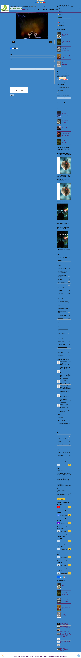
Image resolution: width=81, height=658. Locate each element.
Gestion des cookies (63, 656)
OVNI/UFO (64, 285)
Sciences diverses (64, 420)
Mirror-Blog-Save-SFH (48, 9)
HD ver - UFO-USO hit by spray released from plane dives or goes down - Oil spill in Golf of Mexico (65, 635)
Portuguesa (61, 25)
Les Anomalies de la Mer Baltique (66, 42)
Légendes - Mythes (64, 349)
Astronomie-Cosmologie (64, 423)
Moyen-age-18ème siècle (64, 308)
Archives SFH (64, 298)
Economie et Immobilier (64, 458)
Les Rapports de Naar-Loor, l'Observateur (65, 134)
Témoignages (64, 355)
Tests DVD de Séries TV (64, 347)
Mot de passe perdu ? (66, 95)
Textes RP (64, 128)
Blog (27, 7)
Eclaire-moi (63, 394)
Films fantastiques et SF (64, 333)
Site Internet (12, 64)
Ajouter (12, 95)
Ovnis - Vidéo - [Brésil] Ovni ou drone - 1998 (65, 642)
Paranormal (64, 262)
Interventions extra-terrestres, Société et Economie (65, 34)
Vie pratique (64, 444)
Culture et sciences (64, 438)
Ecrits (31, 7)
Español (60, 14)
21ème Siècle (64, 318)
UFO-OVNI (64, 417)
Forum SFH (69, 7)
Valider (64, 97)
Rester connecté (61, 92)
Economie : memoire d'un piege (64, 276)
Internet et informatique (64, 452)
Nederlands (61, 22)
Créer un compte (59, 95)
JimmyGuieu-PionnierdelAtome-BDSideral (64, 649)
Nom (11, 54)
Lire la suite (65, 368)
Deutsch (60, 19)
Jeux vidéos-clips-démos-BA (64, 330)
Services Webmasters (64, 449)
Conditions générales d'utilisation (27, 656)
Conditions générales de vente (41, 656)
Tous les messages (61, 499)
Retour (32, 42)
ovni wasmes (63, 639)
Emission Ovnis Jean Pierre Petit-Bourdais (64, 630)
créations (64, 428)
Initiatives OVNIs (64, 287)
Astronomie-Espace (64, 315)
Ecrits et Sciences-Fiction (64, 114)
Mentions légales (17, 656)
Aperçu (35, 69)
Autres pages (38, 7)
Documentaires (64, 336)
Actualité (64, 279)
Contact (50, 7)
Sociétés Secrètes (64, 341)
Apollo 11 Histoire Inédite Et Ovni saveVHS (65, 645)
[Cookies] (2, 655)
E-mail (11, 59)
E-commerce (64, 455)
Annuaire (56, 7)
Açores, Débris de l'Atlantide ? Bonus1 (64, 624)
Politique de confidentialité (53, 656)
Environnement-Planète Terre (64, 302)
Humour (64, 296)
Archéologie (64, 293)
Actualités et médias (64, 436)
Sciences (64, 260)
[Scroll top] (78, 655)
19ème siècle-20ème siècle (64, 312)
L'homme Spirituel (64, 338)
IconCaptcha (18, 92)
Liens (45, 7)
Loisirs (64, 441)
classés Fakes (64, 290)
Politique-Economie (64, 268)
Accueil (23, 7)
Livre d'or (63, 7)
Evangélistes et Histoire (66, 56)
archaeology (64, 352)
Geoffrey (62, 370)
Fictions (64, 265)
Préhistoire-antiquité (64, 305)
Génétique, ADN (64, 344)
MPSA (56, 9)
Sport (64, 447)
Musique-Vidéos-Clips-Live (64, 325)
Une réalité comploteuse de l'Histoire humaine (65, 49)
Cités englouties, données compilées (65, 63)
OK (69, 464)
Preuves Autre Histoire (64, 257)
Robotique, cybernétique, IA (64, 321)
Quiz (38, 9)
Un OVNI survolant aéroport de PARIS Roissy (65, 627)
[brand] (9, 8)
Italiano (60, 17)
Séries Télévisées (64, 282)
